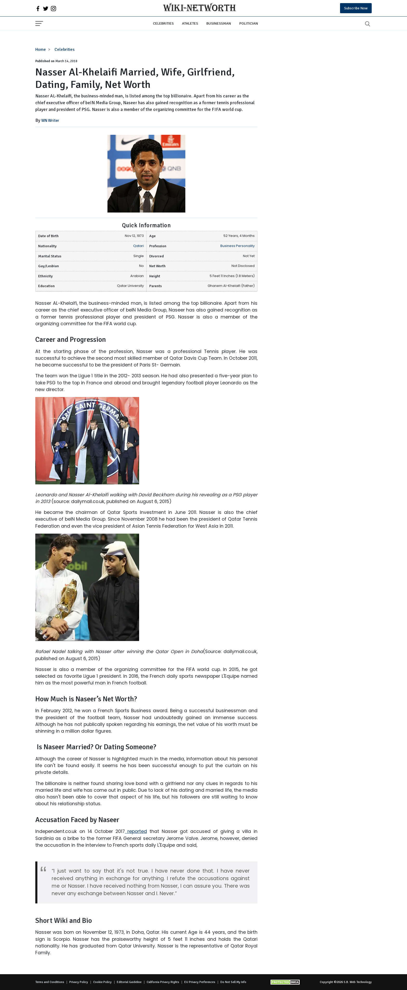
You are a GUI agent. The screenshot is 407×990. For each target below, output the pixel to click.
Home (40, 49)
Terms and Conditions (49, 982)
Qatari (138, 246)
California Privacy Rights (163, 982)
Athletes (190, 23)
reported (136, 831)
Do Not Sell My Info (233, 982)
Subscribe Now (356, 8)
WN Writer (50, 120)
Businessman (218, 23)
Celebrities (163, 23)
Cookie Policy (102, 982)
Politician (248, 23)
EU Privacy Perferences (199, 982)
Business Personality (237, 246)
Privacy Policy (78, 982)
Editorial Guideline (129, 982)
